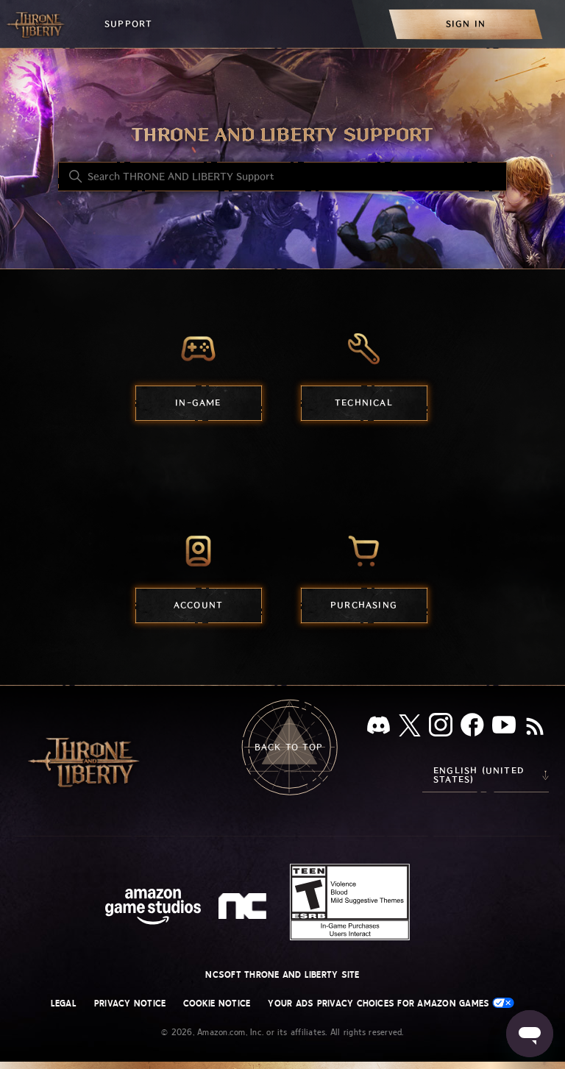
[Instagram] (440, 727)
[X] (410, 728)
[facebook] (472, 727)
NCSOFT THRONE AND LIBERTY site (282, 975)
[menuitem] (465, 24)
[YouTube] (504, 727)
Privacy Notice (130, 1003)
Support (128, 24)
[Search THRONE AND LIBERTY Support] (282, 176)
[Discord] (378, 728)
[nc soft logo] (244, 909)
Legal (64, 1003)
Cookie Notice (216, 1003)
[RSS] (535, 727)
